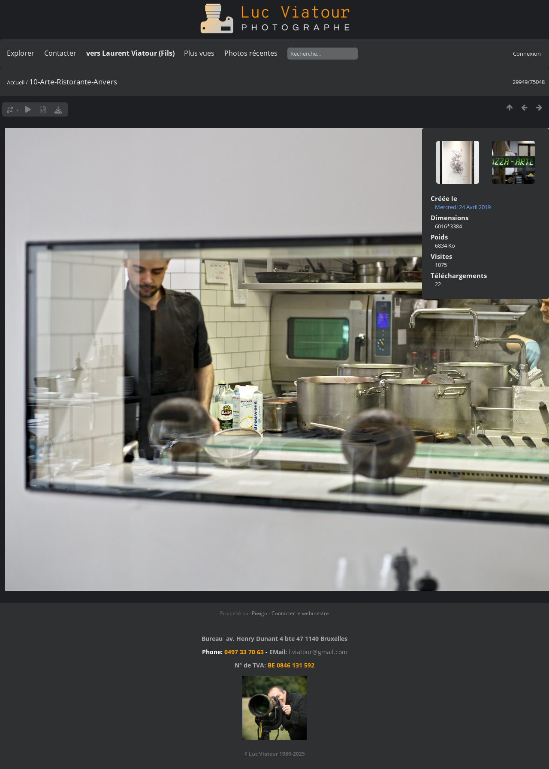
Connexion (527, 53)
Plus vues (199, 53)
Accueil (15, 82)
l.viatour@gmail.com (318, 652)
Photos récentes (251, 53)
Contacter (60, 53)
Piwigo (259, 613)
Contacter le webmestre (300, 613)
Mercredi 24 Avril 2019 (463, 207)
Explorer (20, 53)
